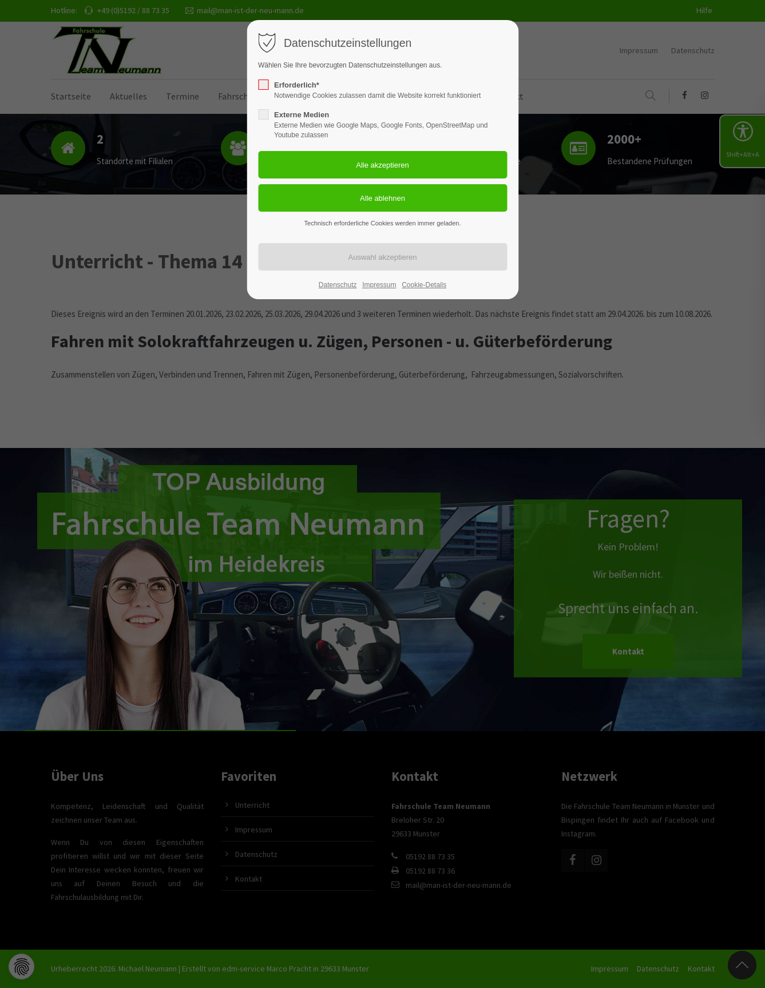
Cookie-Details (424, 285)
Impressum (379, 285)
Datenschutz (338, 285)
